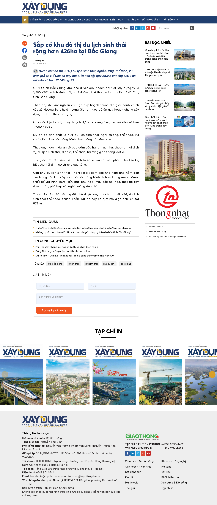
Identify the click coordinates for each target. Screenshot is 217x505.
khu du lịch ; (109, 263)
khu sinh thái (91, 263)
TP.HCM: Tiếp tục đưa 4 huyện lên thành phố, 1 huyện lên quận (157, 72)
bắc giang (126, 263)
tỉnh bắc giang (55, 263)
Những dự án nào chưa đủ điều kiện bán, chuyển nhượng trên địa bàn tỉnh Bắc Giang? (83, 232)
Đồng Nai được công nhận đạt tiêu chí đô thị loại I (63, 251)
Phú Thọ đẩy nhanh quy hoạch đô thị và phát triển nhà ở (66, 246)
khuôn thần (74, 263)
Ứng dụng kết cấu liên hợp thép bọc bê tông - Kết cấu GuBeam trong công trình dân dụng (157, 56)
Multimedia (131, 482)
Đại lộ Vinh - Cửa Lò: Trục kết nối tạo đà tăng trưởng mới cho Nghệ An (74, 255)
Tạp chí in (167, 488)
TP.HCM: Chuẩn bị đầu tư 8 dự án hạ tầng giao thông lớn (157, 87)
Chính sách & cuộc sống (46, 19)
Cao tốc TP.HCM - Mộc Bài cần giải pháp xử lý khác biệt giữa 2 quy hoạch (157, 105)
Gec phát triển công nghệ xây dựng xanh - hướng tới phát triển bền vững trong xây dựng (157, 123)
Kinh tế (129, 477)
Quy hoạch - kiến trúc (109, 19)
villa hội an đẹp (156, 226)
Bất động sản (151, 19)
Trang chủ (27, 35)
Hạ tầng (133, 19)
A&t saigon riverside (176, 236)
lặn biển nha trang (157, 231)
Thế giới (130, 488)
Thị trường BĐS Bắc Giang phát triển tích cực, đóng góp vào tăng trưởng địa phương (83, 227)
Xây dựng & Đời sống (174, 482)
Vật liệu (169, 19)
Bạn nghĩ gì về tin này (54, 310)
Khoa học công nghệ (78, 19)
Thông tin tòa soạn (35, 433)
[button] (178, 19)
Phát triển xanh (170, 477)
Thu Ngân (38, 60)
